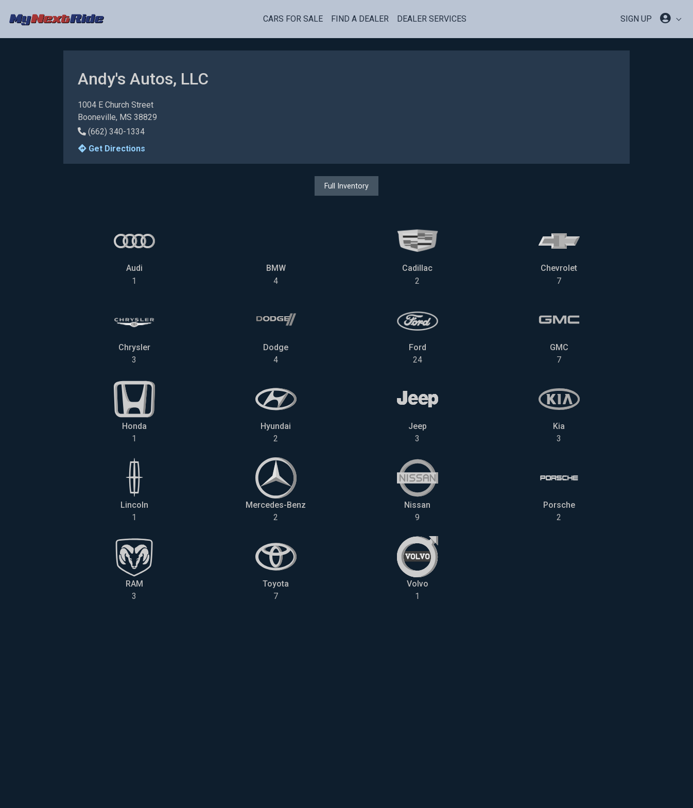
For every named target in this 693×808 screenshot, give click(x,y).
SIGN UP (636, 19)
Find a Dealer (360, 19)
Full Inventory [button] (346, 186)
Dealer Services (431, 19)
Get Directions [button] (111, 148)
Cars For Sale (293, 19)
